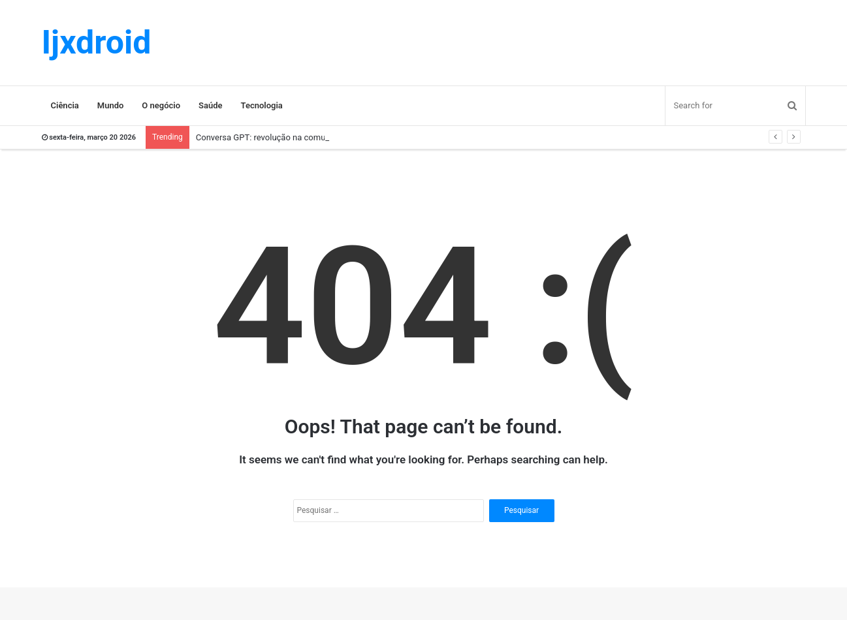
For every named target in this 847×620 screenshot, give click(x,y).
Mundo (110, 105)
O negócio (161, 105)
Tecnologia (262, 105)
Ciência (65, 105)
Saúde (211, 105)
